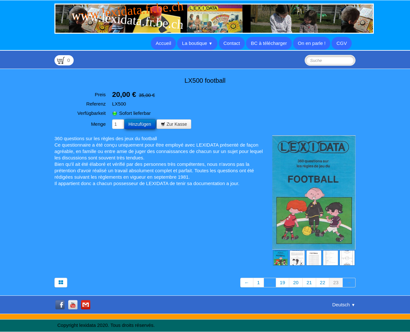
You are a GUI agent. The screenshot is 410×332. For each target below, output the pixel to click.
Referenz (96, 103)
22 (322, 282)
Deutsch (343, 304)
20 (296, 282)
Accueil (163, 43)
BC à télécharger (269, 43)
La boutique (197, 43)
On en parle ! (312, 43)
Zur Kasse (174, 124)
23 (336, 282)
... (270, 282)
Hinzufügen (139, 124)
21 (309, 282)
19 (282, 282)
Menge (98, 124)
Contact (232, 43)
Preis (100, 94)
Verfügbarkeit (92, 113)
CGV (341, 43)
